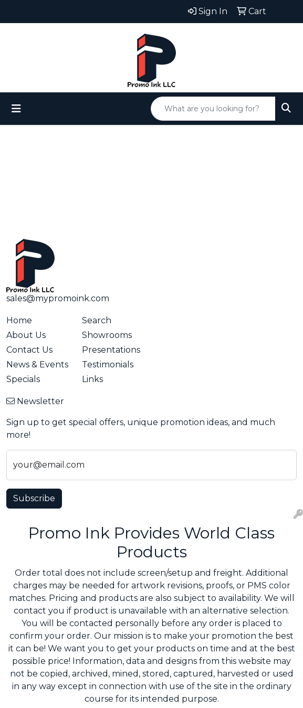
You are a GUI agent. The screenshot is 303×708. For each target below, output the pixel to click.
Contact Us (29, 350)
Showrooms (107, 335)
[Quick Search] (213, 109)
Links (92, 379)
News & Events (37, 364)
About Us (26, 335)
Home (19, 320)
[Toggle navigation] (16, 108)
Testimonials (107, 364)
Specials (23, 379)
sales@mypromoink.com (57, 298)
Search (96, 320)
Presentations (111, 350)
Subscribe (34, 498)
